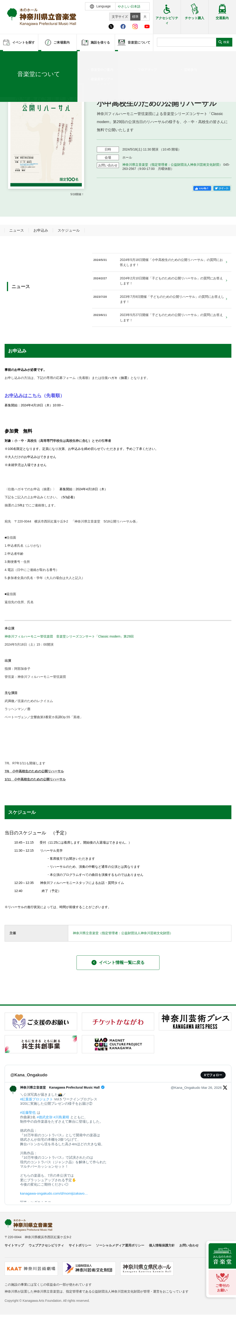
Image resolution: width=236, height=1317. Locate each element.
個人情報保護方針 (162, 1245)
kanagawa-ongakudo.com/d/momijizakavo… (54, 1193)
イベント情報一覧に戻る (118, 962)
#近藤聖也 (28, 1112)
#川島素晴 (61, 1117)
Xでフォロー (213, 1075)
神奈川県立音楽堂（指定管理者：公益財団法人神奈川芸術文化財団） (172, 164)
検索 (226, 42)
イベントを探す (28, 57)
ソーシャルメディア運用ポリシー (120, 1245)
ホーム (11, 57)
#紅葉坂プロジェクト (36, 1099)
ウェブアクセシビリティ (46, 1245)
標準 (135, 16)
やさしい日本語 (129, 6)
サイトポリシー (80, 1245)
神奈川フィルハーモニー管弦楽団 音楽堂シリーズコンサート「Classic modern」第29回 (69, 636)
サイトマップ (14, 1245)
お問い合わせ (189, 1245)
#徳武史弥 (45, 1117)
